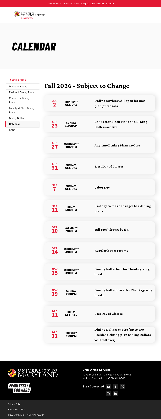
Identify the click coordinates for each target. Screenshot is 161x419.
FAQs (12, 129)
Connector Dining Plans (19, 100)
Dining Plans (17, 79)
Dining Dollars (17, 118)
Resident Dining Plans (21, 92)
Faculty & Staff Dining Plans (21, 110)
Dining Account (18, 86)
